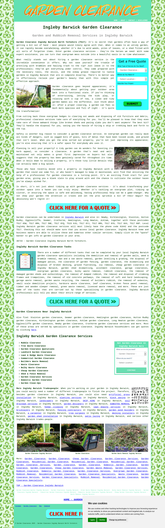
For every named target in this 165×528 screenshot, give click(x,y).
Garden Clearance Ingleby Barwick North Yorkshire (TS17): (51, 42)
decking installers (123, 413)
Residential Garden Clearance (50, 462)
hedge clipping (54, 407)
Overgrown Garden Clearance (130, 471)
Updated (47, 506)
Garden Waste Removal (99, 468)
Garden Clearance (35, 459)
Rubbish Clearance (27, 471)
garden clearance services (113, 324)
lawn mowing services (107, 407)
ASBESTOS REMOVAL (120, 404)
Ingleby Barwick (74, 217)
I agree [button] (92, 520)
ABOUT (123, 20)
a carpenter (35, 413)
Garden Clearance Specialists (97, 474)
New (40, 506)
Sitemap (18, 506)
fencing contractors (69, 410)
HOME (116, 20)
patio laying (92, 416)
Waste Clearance (128, 474)
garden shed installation (43, 416)
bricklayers (23, 410)
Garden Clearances (41, 468)
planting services (70, 398)
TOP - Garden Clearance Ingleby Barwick (39, 485)
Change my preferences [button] (117, 520)
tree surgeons (77, 413)
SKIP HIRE (89, 401)
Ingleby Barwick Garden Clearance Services (54, 336)
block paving (117, 398)
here (33, 330)
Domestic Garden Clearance (120, 465)
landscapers (46, 401)
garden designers (74, 404)
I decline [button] (102, 520)
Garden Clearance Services (121, 459)
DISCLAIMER (142, 20)
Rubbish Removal (26, 474)
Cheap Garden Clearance (87, 459)
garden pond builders (121, 410)
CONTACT (131, 20)
